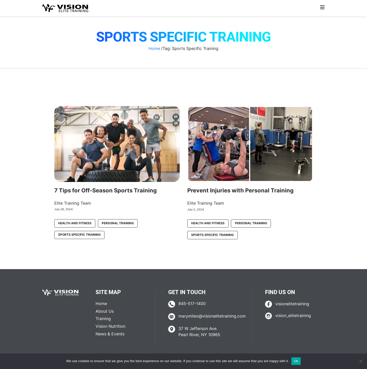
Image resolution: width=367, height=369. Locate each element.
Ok (296, 361)
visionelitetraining (292, 303)
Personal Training (118, 223)
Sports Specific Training (79, 234)
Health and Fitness (74, 223)
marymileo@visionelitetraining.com (212, 316)
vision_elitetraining (293, 315)
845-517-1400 (192, 303)
